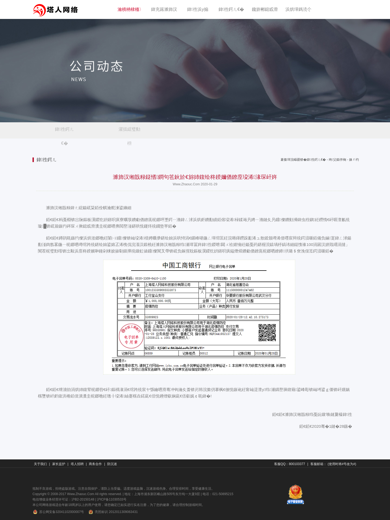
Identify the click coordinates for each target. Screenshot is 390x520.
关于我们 (40, 464)
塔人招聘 (77, 464)
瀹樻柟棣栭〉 (131, 9)
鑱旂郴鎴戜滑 (265, 9)
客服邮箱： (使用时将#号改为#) (333, 464)
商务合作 (95, 464)
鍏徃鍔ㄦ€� (231, 9)
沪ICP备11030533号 (111, 499)
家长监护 (58, 464)
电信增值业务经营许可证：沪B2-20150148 (63, 499)
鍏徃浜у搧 (197, 9)
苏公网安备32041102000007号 (58, 512)
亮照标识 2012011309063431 (113, 512)
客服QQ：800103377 (289, 464)
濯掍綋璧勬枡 (129, 131)
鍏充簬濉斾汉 (164, 9)
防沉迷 (112, 464)
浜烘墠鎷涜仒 (298, 9)
